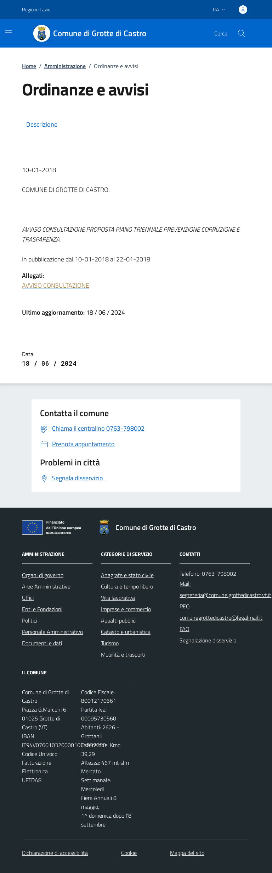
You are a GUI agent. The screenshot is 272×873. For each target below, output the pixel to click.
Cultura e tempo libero (127, 586)
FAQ (184, 629)
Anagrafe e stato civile (127, 575)
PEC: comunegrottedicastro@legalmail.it (221, 612)
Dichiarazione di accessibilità (55, 853)
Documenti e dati (42, 643)
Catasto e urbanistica (126, 632)
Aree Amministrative (46, 586)
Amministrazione (65, 66)
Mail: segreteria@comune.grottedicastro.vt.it (225, 589)
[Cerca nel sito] (241, 33)
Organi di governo (42, 575)
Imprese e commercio (126, 609)
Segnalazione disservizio (208, 640)
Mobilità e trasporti (123, 654)
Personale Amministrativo (52, 632)
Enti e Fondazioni (42, 609)
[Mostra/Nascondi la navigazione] (8, 32)
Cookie (129, 853)
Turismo (110, 643)
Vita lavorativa (118, 597)
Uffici (28, 597)
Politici (29, 620)
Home (29, 66)
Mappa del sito (187, 853)
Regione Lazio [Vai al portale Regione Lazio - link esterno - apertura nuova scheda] (36, 9)
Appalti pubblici (118, 620)
